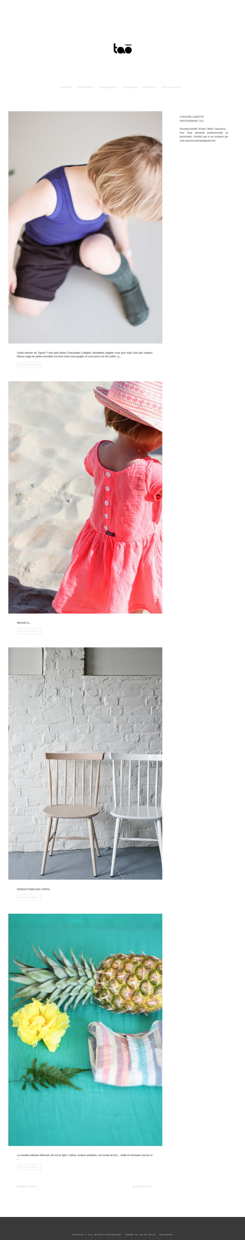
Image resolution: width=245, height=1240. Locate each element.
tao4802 (78, 1235)
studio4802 (86, 87)
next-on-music (172, 87)
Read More (29, 365)
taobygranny (108, 87)
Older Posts (142, 1187)
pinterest (149, 87)
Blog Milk (148, 1235)
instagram (130, 87)
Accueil (66, 87)
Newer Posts (27, 1187)
